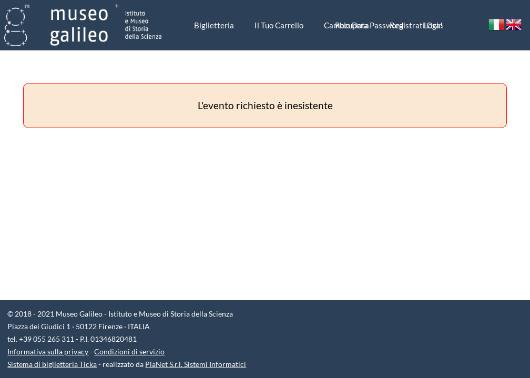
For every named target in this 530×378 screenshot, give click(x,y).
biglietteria (214, 25)
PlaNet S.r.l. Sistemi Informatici (195, 364)
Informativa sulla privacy (47, 351)
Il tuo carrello (278, 25)
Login (433, 25)
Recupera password (369, 25)
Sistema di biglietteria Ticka (52, 364)
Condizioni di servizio (129, 351)
